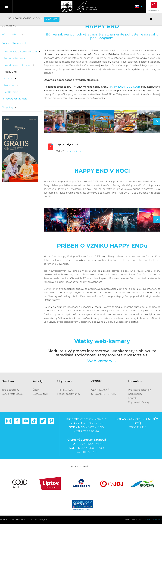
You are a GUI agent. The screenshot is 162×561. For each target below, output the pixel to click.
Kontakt (132, 435)
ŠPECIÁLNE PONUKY (103, 431)
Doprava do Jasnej (138, 439)
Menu (6, 6)
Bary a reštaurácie (12, 431)
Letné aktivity (41, 431)
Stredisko (8, 418)
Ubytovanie (64, 418)
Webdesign (131, 557)
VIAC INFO (52, 19)
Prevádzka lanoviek (139, 426)
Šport (36, 426)
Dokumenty (135, 431)
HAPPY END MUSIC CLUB (124, 105)
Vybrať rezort (154, 10)
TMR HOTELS (65, 426)
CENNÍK (96, 418)
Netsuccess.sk (153, 557)
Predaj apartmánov (68, 431)
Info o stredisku (10, 426)
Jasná (66, 6)
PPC (141, 557)
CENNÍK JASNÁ (100, 426)
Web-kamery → (102, 398)
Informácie (135, 418)
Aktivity (38, 418)
